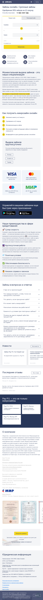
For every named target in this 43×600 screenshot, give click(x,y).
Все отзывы (36, 372)
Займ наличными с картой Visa (12, 178)
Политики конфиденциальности (21, 597)
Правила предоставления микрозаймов (12, 583)
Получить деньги (21, 533)
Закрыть (37, 595)
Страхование (5, 585)
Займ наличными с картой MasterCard (31, 178)
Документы (5, 587)
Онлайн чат (10, 158)
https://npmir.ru (6, 494)
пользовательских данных (19, 594)
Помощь (32, 2)
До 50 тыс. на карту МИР (31, 191)
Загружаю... (21, 47)
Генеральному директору (9, 476)
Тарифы (9, 162)
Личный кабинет (36, 2)
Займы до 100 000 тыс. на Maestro (11, 191)
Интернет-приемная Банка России (12, 462)
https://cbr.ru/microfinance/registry (12, 467)
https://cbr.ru (5, 460)
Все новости (35, 346)
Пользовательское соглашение (10, 580)
